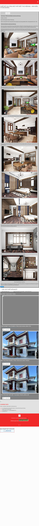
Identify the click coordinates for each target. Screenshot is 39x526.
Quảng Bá (2, 286)
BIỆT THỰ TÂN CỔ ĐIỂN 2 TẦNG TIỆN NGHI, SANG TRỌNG (15, 360)
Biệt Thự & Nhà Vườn (28, 291)
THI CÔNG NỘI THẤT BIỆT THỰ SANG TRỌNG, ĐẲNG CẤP (15, 394)
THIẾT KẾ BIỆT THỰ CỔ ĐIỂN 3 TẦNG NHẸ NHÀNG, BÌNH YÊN (16, 326)
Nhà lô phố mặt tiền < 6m (5, 291)
